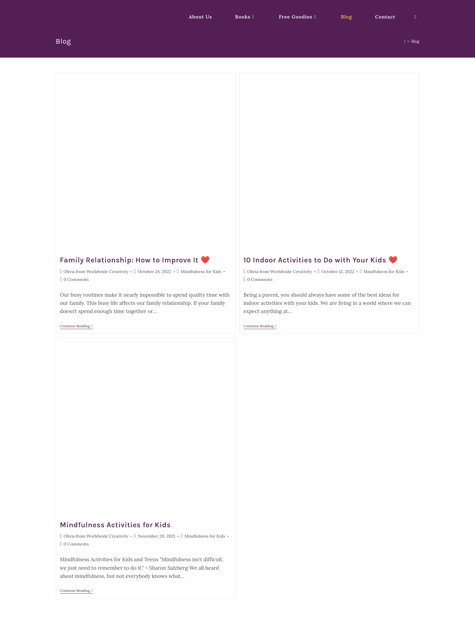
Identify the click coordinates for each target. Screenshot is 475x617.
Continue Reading (76, 326)
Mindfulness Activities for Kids (115, 525)
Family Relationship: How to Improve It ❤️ (135, 260)
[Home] (405, 41)
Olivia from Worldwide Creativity (96, 271)
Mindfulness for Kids (201, 271)
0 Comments (76, 279)
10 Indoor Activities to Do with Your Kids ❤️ (320, 260)
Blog (415, 41)
